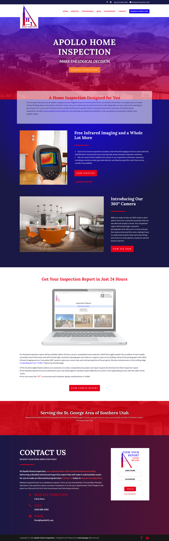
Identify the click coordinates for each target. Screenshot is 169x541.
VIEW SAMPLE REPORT (84, 388)
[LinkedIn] (110, 2)
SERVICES (75, 11)
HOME (65, 11)
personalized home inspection (56, 113)
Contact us (67, 478)
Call (38, 505)
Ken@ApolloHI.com (43, 520)
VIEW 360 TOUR (122, 249)
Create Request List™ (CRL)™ (32, 363)
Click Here (39, 499)
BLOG (99, 11)
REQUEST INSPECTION (139, 11)
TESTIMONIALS (88, 11)
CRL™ (39, 376)
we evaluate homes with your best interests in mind (70, 471)
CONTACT (122, 11)
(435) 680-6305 (41, 509)
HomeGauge (83, 538)
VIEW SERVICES (85, 173)
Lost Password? (130, 494)
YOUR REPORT (109, 11)
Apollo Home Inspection (44, 538)
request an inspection (91, 478)
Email (39, 516)
